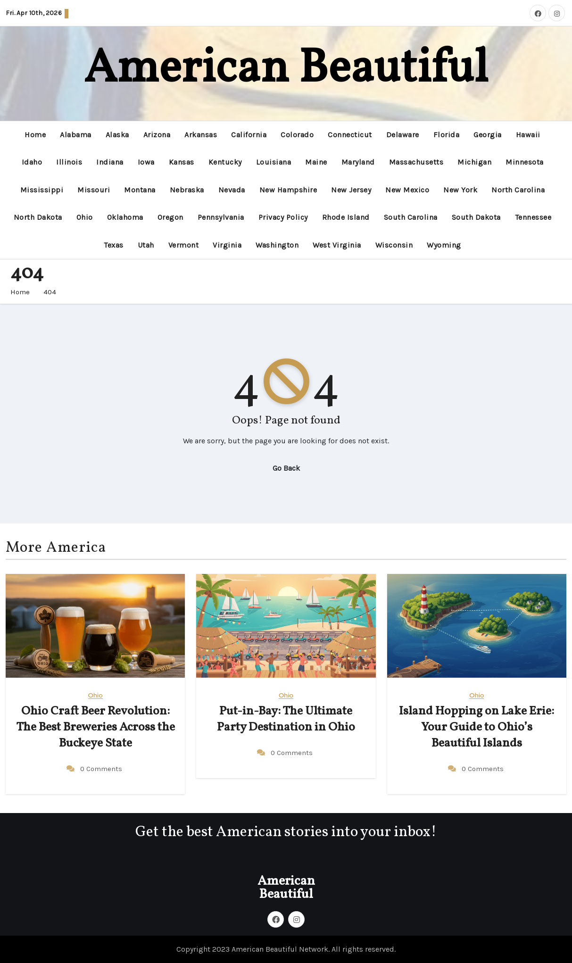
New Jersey (351, 189)
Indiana (110, 162)
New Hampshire (288, 189)
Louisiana (273, 162)
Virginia (227, 245)
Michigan (474, 162)
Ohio (84, 217)
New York (460, 189)
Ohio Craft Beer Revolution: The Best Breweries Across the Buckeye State (95, 727)
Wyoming (444, 245)
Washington (277, 245)
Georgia (487, 134)
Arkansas (200, 134)
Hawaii (528, 134)
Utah (146, 245)
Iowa (146, 162)
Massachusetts (416, 162)
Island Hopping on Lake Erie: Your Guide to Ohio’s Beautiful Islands (476, 727)
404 (49, 292)
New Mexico (407, 189)
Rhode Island (346, 217)
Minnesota (525, 162)
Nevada (231, 189)
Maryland (358, 162)
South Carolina (411, 217)
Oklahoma (125, 217)
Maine (316, 162)
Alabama (75, 134)
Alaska (117, 134)
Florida (446, 134)
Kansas (181, 162)
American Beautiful (286, 69)
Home (35, 134)
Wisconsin (394, 245)
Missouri (93, 189)
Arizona (157, 134)
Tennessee (533, 217)
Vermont (183, 245)
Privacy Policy (283, 217)
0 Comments (101, 768)
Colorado (297, 134)
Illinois (69, 162)
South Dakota (476, 217)
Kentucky (225, 162)
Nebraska (187, 189)
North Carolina (518, 189)
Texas (114, 245)
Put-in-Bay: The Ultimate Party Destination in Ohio (286, 719)
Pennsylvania (221, 217)
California (248, 134)
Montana (140, 189)
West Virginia (337, 245)
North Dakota (38, 217)
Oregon (170, 217)
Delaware (402, 134)
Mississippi (42, 189)
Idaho (32, 162)
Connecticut (350, 134)
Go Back (286, 468)
